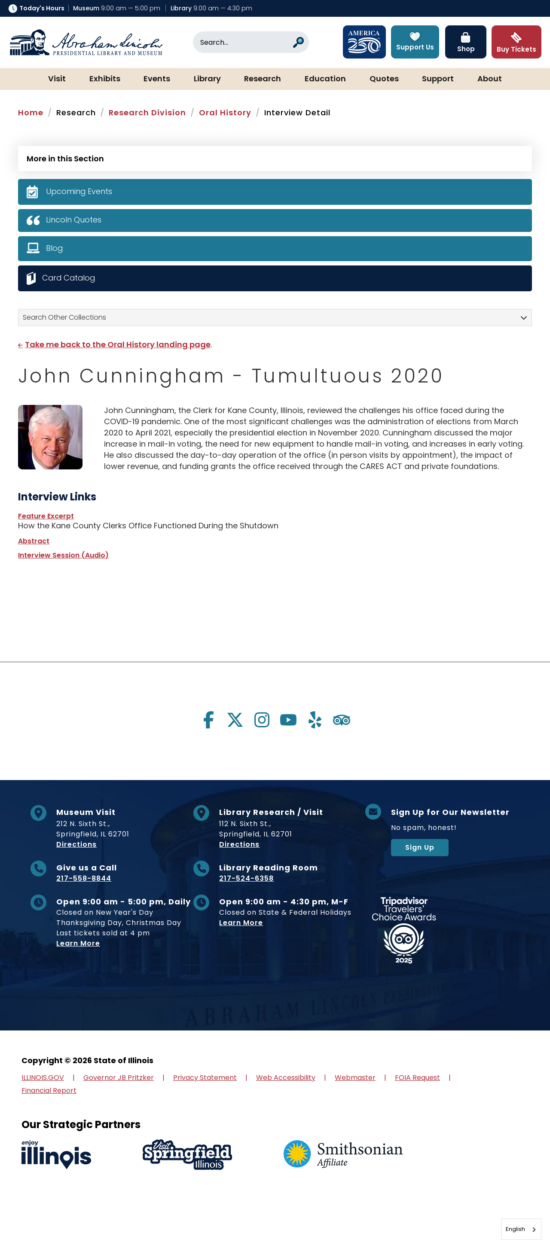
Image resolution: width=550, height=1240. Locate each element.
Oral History (225, 112)
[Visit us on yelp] (315, 719)
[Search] (251, 42)
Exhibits (104, 79)
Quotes (384, 79)
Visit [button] (57, 79)
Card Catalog (69, 277)
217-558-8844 (83, 878)
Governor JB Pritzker (118, 1078)
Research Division (147, 112)
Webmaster (355, 1078)
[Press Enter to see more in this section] (275, 157)
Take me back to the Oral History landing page (118, 344)
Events (157, 79)
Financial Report (48, 1090)
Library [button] (207, 79)
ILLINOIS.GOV (42, 1078)
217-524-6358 (246, 878)
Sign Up (419, 847)
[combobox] (521, 1229)
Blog (54, 248)
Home (30, 112)
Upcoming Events (79, 191)
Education (325, 79)
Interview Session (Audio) (63, 555)
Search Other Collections (64, 317)
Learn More (78, 943)
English (515, 1229)
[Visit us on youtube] (288, 719)
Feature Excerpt (46, 516)
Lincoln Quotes (73, 219)
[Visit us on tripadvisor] (341, 719)
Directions (76, 844)
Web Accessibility (285, 1078)
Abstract (33, 541)
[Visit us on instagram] (261, 719)
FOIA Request (417, 1078)
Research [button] (262, 79)
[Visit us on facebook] (208, 719)
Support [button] (438, 79)
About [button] (489, 79)
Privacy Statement (205, 1078)
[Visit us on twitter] (235, 719)
